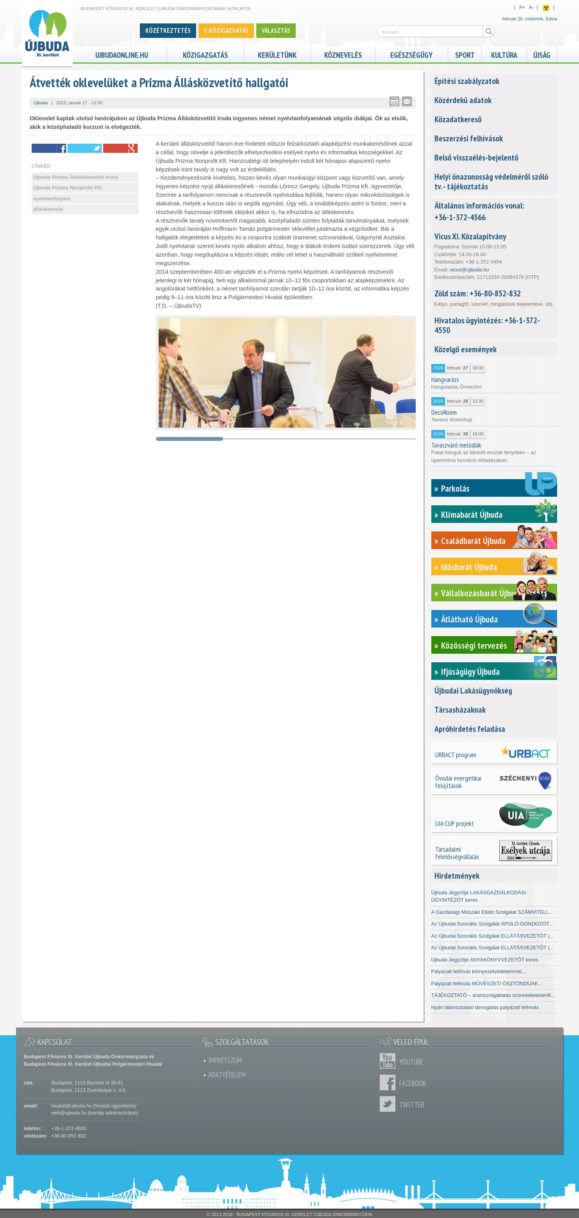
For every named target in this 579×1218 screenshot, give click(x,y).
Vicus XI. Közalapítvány (470, 236)
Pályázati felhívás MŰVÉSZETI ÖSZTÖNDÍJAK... (487, 983)
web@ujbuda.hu (68, 1113)
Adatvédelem (227, 1074)
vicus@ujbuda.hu (469, 270)
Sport (465, 54)
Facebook (389, 1082)
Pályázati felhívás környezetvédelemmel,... (479, 971)
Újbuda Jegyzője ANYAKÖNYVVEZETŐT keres (484, 960)
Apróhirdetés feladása (469, 728)
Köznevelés (343, 54)
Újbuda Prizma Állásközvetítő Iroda (75, 177)
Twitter (389, 1104)
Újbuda (41, 102)
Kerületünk (277, 54)
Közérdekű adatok (462, 100)
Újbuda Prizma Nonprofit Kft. (68, 188)
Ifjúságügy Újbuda (470, 671)
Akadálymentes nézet (546, 8)
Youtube (389, 1061)
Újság (541, 54)
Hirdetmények (456, 875)
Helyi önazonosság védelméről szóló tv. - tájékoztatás (491, 181)
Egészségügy (411, 54)
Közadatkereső (458, 119)
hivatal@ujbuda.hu (71, 1106)
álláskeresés (48, 209)
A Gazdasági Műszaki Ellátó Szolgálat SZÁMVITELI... (491, 912)
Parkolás (455, 488)
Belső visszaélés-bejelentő (476, 157)
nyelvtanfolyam (51, 199)
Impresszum (225, 1060)
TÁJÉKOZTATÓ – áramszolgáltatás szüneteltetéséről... (493, 995)
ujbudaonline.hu (121, 54)
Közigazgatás (205, 54)
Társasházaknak (460, 709)
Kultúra (504, 54)
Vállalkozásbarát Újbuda (481, 593)
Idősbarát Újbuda (469, 566)
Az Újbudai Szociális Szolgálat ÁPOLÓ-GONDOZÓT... (492, 924)
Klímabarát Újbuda (471, 514)
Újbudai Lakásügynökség (473, 690)
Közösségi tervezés (474, 645)
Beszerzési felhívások (468, 138)
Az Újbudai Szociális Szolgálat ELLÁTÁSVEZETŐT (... (492, 936)
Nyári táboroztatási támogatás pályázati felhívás (485, 1007)
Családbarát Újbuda (473, 540)
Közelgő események (465, 349)
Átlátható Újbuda (469, 619)
